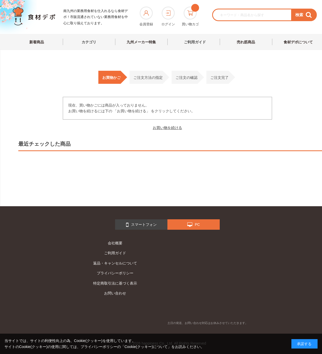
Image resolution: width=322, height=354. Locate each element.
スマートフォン (141, 225)
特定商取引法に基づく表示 (115, 283)
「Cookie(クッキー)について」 (146, 347)
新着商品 (36, 42)
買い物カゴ (190, 16)
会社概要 (115, 243)
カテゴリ (89, 42)
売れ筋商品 (246, 42)
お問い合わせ (115, 293)
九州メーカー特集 (141, 42)
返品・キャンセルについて (115, 263)
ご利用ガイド (195, 42)
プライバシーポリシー (115, 273)
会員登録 (146, 16)
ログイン (168, 16)
